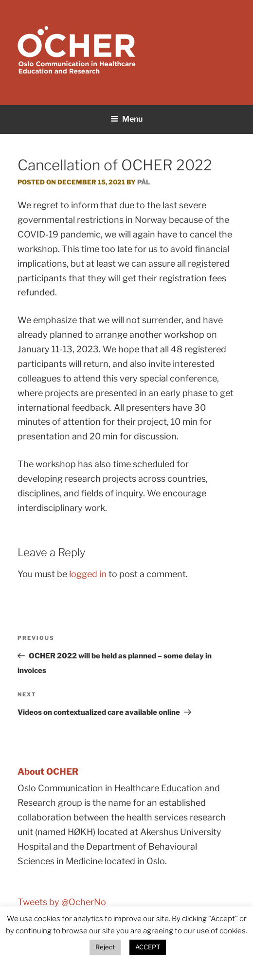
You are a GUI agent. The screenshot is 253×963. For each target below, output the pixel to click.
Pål (143, 182)
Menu (126, 119)
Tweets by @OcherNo (62, 902)
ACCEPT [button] (147, 947)
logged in (88, 574)
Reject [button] (105, 947)
